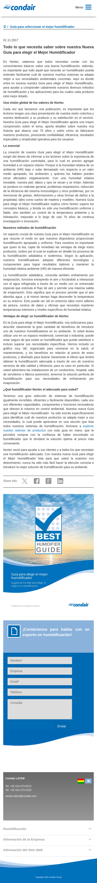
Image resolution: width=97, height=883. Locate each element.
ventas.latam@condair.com (21, 796)
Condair (19, 7)
